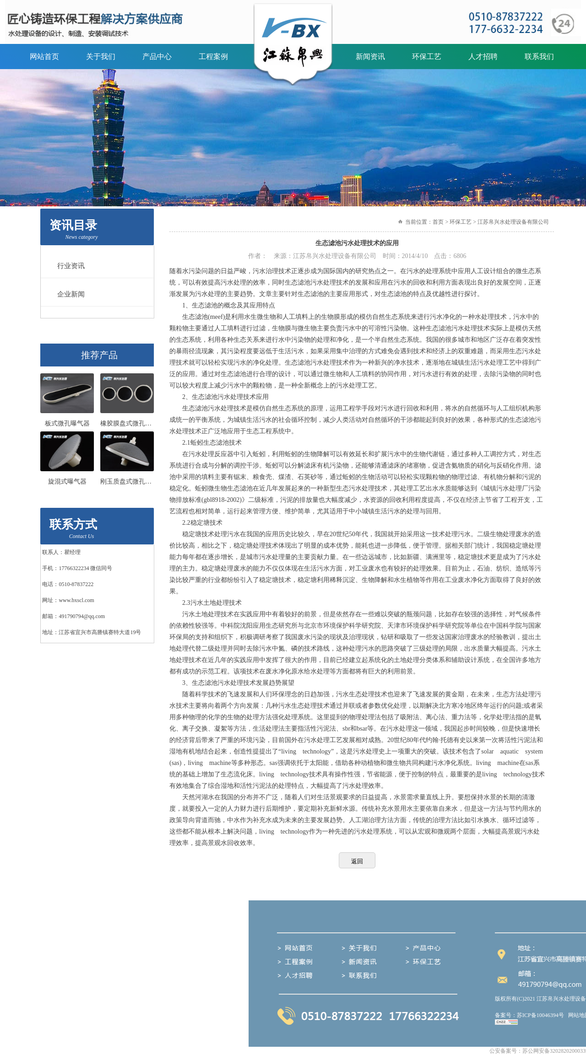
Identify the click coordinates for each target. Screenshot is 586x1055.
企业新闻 (67, 294)
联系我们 (539, 56)
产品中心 (157, 56)
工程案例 (213, 56)
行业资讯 (67, 265)
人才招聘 (483, 56)
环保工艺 (426, 56)
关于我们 (100, 56)
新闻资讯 (370, 56)
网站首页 (44, 56)
